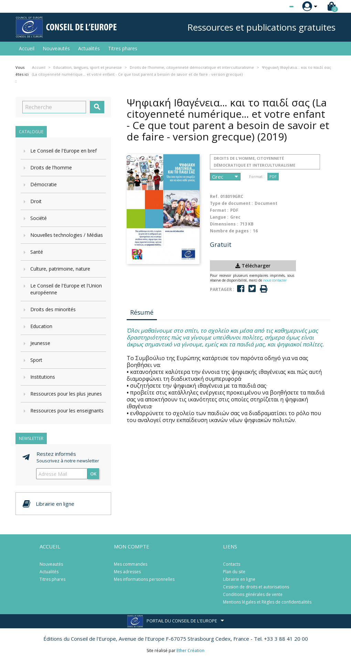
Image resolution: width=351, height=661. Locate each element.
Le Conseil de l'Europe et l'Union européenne (66, 289)
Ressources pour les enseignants (67, 410)
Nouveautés (56, 48)
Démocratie (43, 184)
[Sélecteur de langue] (277, 6)
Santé (36, 252)
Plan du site (234, 572)
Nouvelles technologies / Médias (66, 235)
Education (41, 326)
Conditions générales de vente (253, 594)
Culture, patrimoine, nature (60, 268)
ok (93, 474)
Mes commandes (130, 564)
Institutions (42, 377)
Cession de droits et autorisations (256, 587)
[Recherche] (54, 107)
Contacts (231, 564)
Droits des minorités (53, 309)
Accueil (26, 48)
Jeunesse (40, 343)
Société (38, 218)
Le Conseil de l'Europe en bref (63, 150)
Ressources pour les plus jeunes (66, 393)
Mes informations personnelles (144, 579)
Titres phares (122, 48)
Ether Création (190, 650)
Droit (36, 201)
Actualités (89, 48)
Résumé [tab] (141, 312)
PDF (273, 176)
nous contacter (275, 280)
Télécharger (252, 265)
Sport (36, 360)
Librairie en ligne (239, 579)
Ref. (214, 196)
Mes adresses (127, 572)
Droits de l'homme (51, 167)
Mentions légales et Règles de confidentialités (267, 602)
